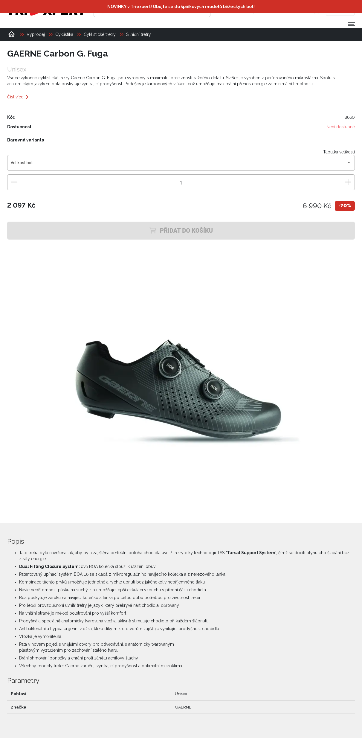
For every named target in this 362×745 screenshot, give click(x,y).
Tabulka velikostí (339, 152)
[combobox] (181, 165)
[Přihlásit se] (263, 10)
